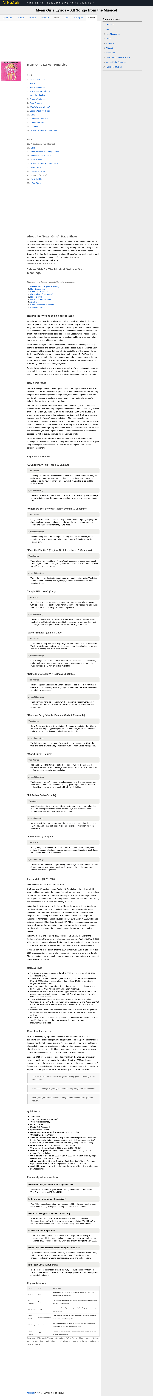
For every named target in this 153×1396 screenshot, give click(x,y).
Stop (33, 148)
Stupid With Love (37, 99)
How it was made (37, 289)
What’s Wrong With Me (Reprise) (45, 152)
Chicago (110, 43)
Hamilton (110, 24)
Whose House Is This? (41, 156)
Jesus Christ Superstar (116, 62)
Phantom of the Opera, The (118, 57)
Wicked (109, 48)
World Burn (36, 167)
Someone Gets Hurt (39, 119)
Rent (108, 38)
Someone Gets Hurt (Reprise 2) (44, 163)
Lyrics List (7, 17)
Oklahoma (110, 53)
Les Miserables (113, 34)
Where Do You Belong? (40, 91)
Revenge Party (37, 122)
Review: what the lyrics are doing (44, 286)
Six (107, 29)
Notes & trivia (36, 297)
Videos (21, 17)
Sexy (33, 115)
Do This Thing (37, 179)
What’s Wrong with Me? (40, 107)
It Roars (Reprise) (37, 87)
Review (45, 17)
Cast (67, 17)
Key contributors (37, 307)
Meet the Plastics (37, 95)
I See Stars (36, 183)
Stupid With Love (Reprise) (41, 111)
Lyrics (91, 17)
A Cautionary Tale (37, 79)
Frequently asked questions (42, 305)
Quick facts (35, 302)
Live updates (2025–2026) (41, 294)
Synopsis (78, 17)
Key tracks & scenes (39, 291)
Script (56, 17)
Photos (32, 17)
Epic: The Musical (114, 67)
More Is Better (37, 159)
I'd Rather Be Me (38, 171)
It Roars (33, 83)
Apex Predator (36, 103)
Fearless (34, 126)
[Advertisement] (50, 42)
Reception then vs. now (40, 299)
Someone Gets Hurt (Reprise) (44, 130)
